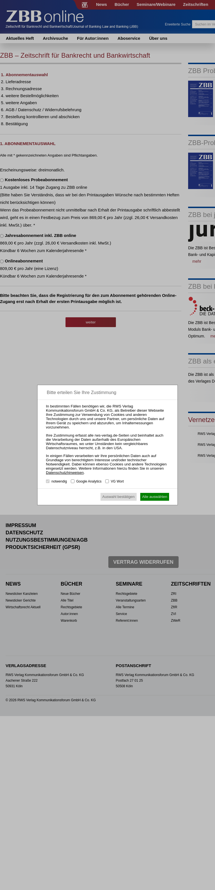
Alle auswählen (154, 497)
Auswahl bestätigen (118, 497)
